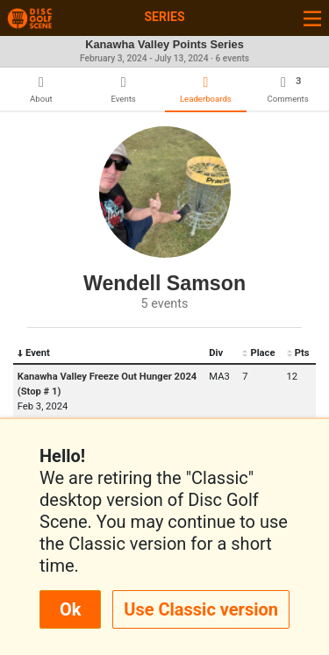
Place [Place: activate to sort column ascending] (258, 353)
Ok (70, 609)
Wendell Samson (164, 283)
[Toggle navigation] (312, 18)
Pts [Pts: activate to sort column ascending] (298, 353)
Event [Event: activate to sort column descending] (34, 353)
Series (164, 17)
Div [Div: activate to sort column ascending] (216, 353)
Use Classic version (201, 609)
